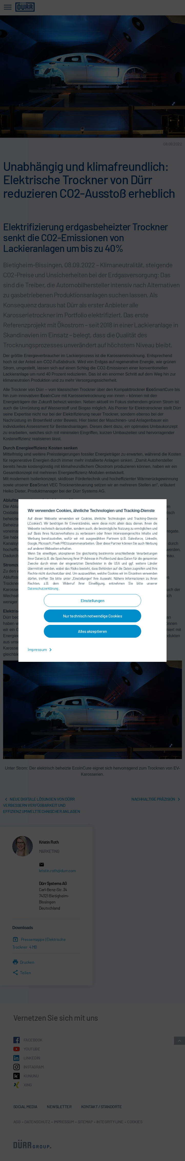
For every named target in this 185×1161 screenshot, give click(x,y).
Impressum (41, 649)
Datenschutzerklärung (43, 588)
